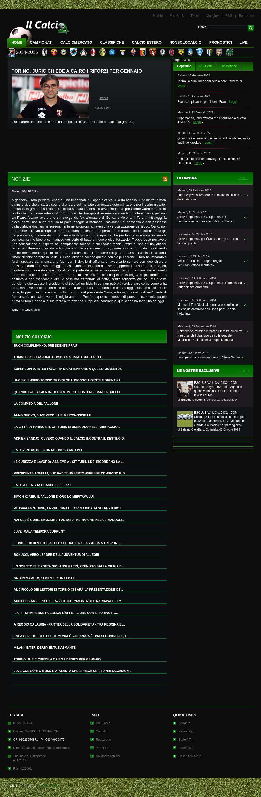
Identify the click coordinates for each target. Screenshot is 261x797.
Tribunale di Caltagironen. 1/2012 (29, 758)
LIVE (244, 42)
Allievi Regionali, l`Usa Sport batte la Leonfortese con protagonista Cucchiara (204, 219)
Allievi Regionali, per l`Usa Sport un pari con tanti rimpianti (207, 241)
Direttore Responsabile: (41, 748)
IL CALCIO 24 (22, 723)
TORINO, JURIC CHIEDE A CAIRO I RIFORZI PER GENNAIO (57, 659)
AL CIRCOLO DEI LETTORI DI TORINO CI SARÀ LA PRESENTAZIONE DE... (68, 589)
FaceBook (177, 16)
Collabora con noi (108, 756)
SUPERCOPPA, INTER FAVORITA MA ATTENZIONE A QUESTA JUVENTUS (68, 369)
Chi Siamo (103, 723)
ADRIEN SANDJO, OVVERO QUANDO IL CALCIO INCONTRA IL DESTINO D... (70, 438)
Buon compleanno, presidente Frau (201, 102)
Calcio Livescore (190, 756)
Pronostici (220, 42)
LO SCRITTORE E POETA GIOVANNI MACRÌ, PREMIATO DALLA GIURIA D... (69, 566)
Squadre (184, 723)
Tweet (103, 98)
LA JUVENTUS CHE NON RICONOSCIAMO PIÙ (48, 450)
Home (16, 42)
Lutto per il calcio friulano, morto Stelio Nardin (208, 357)
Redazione (246, 16)
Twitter (195, 16)
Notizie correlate (34, 336)
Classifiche (229, 66)
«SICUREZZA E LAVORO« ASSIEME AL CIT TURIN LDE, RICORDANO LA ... (69, 462)
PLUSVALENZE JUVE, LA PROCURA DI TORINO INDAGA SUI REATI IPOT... (69, 508)
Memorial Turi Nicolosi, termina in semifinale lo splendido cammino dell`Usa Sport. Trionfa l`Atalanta (209, 309)
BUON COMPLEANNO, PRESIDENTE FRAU (45, 345)
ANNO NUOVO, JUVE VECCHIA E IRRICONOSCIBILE (52, 415)
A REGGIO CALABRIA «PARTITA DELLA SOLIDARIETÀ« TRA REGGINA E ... (69, 624)
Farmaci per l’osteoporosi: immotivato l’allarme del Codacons (209, 197)
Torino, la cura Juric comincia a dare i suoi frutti (209, 81)
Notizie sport (102, 107)
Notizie (158, 16)
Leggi (181, 85)
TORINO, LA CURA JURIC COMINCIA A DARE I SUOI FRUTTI (58, 357)
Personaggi (186, 731)
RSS (229, 16)
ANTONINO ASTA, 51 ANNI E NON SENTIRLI (46, 578)
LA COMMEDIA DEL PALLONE (36, 403)
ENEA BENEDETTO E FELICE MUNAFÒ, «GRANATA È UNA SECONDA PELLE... (72, 636)
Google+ (213, 16)
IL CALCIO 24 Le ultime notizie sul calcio (38, 33)
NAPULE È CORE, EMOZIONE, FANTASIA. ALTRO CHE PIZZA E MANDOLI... (69, 520)
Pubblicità (102, 748)
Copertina (184, 66)
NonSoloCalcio (185, 42)
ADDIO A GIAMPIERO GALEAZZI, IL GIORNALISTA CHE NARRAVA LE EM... (69, 601)
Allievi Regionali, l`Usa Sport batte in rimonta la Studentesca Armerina (209, 285)
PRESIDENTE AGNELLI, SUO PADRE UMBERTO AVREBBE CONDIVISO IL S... (70, 473)
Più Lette (206, 66)
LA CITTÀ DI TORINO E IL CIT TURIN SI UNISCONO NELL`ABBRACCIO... (67, 427)
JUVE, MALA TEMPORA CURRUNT (39, 531)
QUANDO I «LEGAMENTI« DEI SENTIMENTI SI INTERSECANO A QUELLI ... (68, 392)
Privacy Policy (48, 786)
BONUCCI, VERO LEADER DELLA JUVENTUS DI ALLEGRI (56, 555)
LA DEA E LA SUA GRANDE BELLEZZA (43, 485)
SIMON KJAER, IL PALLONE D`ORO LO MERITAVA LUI (54, 496)
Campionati (41, 42)
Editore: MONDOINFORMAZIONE (36, 731)
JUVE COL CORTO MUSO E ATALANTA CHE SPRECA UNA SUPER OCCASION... (72, 671)
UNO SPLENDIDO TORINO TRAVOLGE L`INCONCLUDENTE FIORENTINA (67, 380)
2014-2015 (27, 52)
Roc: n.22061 (22, 768)
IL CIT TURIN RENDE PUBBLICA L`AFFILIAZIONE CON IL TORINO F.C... (66, 613)
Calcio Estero (147, 42)
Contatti (101, 731)
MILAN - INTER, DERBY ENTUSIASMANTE (45, 648)
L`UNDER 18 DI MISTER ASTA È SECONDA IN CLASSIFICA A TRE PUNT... (67, 543)
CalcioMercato (76, 42)
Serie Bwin (186, 748)
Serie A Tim (186, 739)
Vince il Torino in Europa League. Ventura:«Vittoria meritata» (200, 263)
